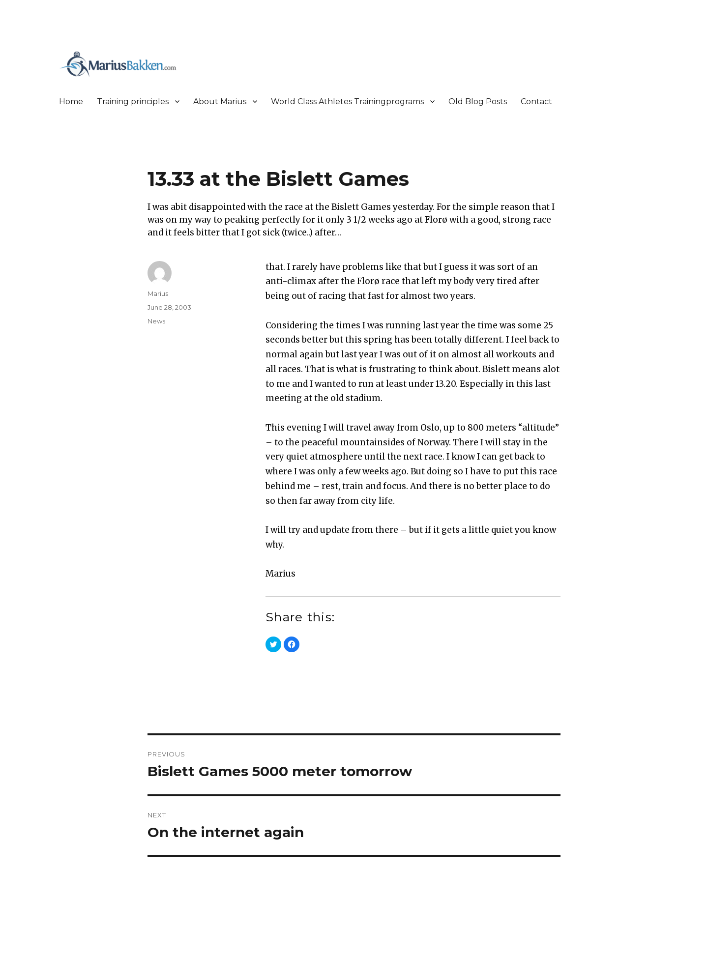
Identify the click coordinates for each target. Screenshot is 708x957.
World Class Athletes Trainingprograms (347, 101)
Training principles (133, 101)
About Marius (219, 101)
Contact (536, 101)
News (156, 321)
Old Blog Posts (477, 101)
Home (71, 101)
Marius (158, 293)
